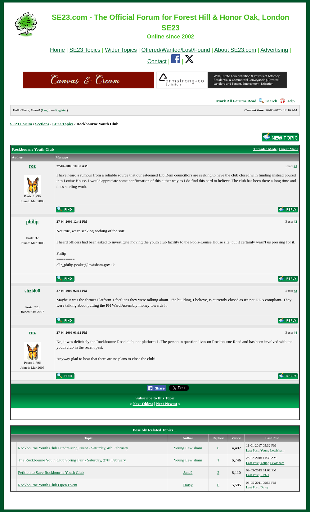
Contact (157, 61)
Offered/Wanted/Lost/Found (176, 50)
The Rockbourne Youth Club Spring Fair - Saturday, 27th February (72, 460)
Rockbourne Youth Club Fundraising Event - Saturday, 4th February (73, 448)
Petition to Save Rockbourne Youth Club (51, 472)
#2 (295, 221)
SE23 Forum (21, 124)
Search (268, 101)
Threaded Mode (264, 149)
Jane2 (188, 472)
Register (61, 110)
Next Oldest (143, 403)
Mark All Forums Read (236, 101)
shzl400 (32, 290)
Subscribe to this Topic (154, 398)
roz (32, 166)
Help (287, 101)
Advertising (274, 50)
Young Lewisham (188, 448)
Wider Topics (121, 50)
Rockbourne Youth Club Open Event (47, 485)
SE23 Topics (85, 50)
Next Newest (166, 403)
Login (46, 110)
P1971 (264, 475)
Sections (42, 124)
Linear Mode (288, 149)
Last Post (252, 450)
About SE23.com (235, 50)
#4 (295, 332)
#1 (295, 166)
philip (32, 221)
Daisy (187, 485)
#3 (295, 290)
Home (57, 50)
